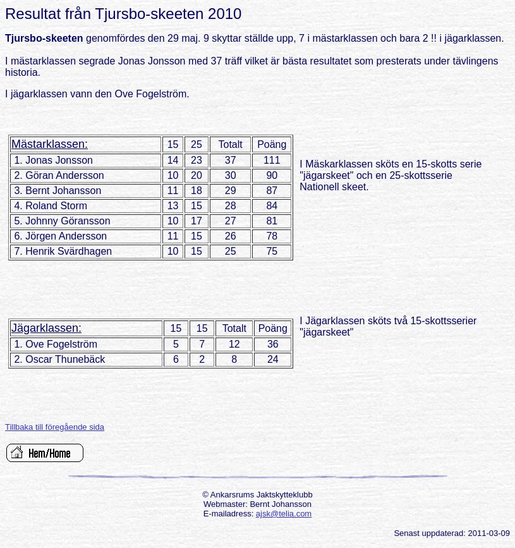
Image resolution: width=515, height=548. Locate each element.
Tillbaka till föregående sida (54, 427)
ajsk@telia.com (284, 513)
